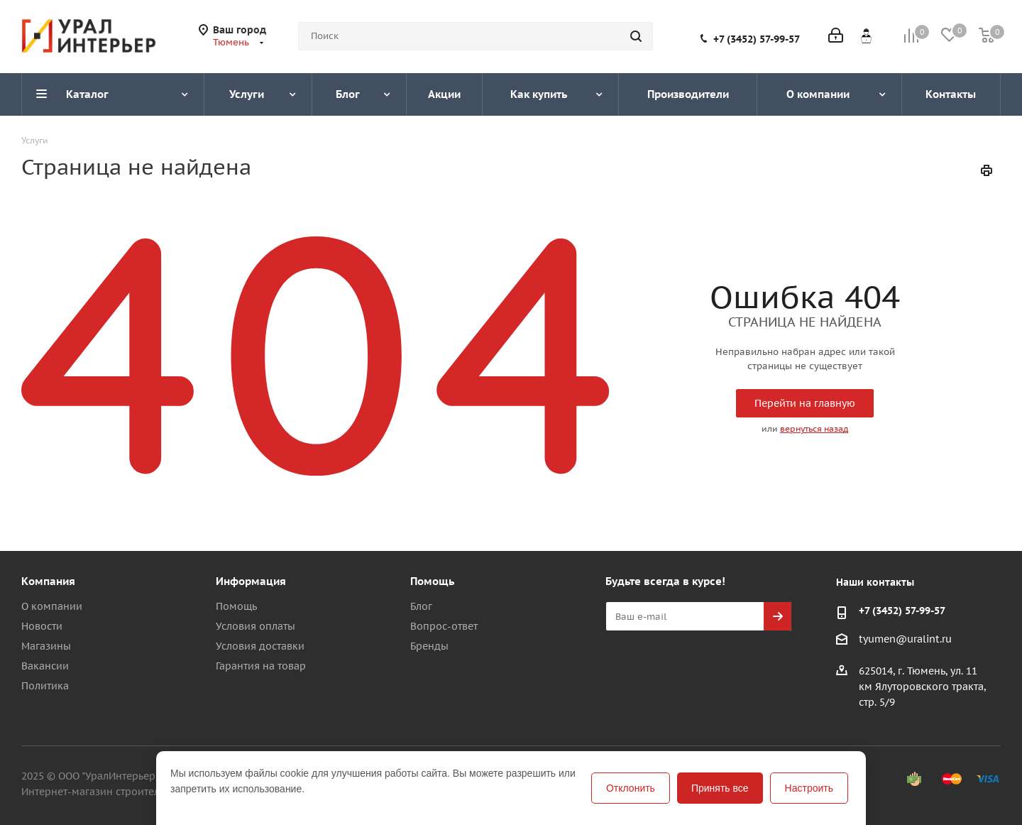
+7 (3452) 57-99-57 (756, 39)
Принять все (720, 788)
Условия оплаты (255, 626)
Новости (41, 626)
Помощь (236, 606)
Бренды (429, 646)
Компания (48, 581)
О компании (51, 606)
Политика (45, 685)
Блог (421, 606)
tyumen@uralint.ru (905, 639)
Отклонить (630, 788)
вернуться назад (814, 428)
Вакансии (45, 666)
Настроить (809, 788)
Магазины (46, 646)
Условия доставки (260, 646)
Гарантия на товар (261, 666)
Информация (251, 581)
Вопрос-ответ (444, 626)
